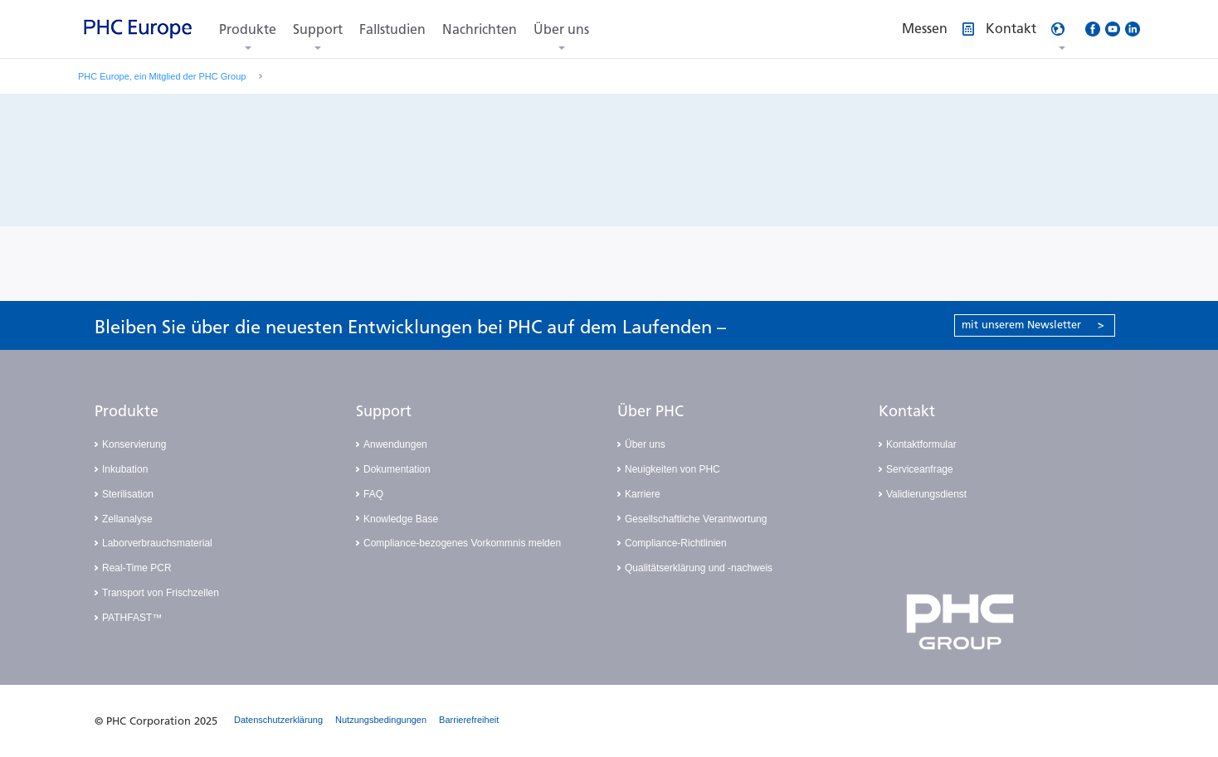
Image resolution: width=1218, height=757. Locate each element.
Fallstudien (392, 29)
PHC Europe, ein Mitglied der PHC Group (162, 76)
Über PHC (650, 411)
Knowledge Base (400, 519)
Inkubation (125, 469)
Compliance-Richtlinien (676, 543)
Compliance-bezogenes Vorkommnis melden (462, 543)
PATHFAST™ (132, 618)
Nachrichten (479, 29)
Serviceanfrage (919, 469)
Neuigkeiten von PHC (672, 469)
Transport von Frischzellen (160, 593)
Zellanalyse (127, 519)
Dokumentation (397, 469)
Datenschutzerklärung (278, 720)
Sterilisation (127, 494)
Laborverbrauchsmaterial (157, 543)
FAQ (373, 494)
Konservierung (134, 444)
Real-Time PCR (137, 568)
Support (318, 29)
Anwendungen (395, 444)
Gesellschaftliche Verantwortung (696, 519)
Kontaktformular (921, 444)
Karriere (642, 494)
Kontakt (907, 411)
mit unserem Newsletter (1033, 324)
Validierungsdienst (926, 494)
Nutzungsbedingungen (380, 720)
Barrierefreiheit (469, 720)
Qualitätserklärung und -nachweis (698, 568)
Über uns (561, 29)
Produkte (247, 29)
